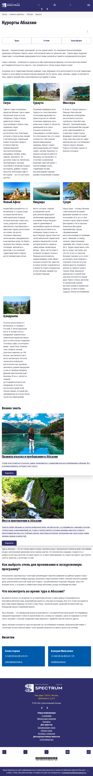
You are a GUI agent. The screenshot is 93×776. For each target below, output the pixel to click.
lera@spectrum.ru (58, 662)
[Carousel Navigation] (46, 32)
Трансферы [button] (76, 40)
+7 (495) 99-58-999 (12, 656)
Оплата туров (46, 730)
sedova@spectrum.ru (13, 662)
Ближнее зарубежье (17, 14)
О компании (46, 716)
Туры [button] (17, 40)
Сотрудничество (46, 739)
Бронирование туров (46, 728)
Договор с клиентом (46, 733)
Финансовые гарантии (46, 719)
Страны (4, 14)
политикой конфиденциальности (74, 773)
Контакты (46, 722)
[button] (4, 752)
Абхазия (30, 14)
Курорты (38, 14)
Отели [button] (46, 40)
